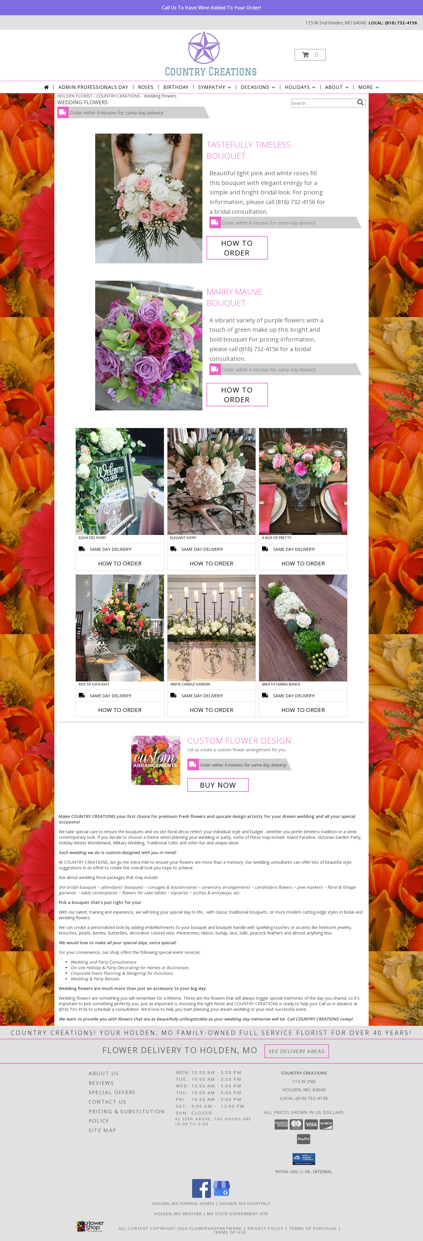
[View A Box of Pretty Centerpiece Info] (303, 481)
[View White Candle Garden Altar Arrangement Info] (211, 628)
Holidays (301, 87)
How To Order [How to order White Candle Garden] (211, 710)
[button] (310, 54)
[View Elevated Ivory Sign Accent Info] (120, 481)
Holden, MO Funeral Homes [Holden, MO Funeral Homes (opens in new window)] (183, 1203)
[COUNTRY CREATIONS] (211, 53)
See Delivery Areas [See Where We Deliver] (297, 1051)
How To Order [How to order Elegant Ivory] (211, 563)
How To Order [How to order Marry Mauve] (237, 394)
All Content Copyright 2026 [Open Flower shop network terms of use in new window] (153, 1228)
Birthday (176, 87)
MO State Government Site (237, 1213)
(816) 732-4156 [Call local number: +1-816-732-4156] (401, 23)
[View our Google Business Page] (221, 1196)
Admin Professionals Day (93, 87)
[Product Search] (322, 103)
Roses (146, 87)
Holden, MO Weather (178, 1213)
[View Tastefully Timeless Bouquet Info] (149, 198)
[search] (360, 102)
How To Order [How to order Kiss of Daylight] (120, 710)
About (337, 87)
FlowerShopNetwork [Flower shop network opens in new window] (215, 1228)
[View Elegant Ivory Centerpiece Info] (211, 481)
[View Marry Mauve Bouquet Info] (149, 345)
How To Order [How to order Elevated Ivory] (120, 563)
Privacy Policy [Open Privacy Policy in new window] (266, 1228)
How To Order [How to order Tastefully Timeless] (237, 247)
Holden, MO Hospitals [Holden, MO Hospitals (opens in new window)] (245, 1203)
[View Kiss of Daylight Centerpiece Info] (120, 628)
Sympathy (215, 87)
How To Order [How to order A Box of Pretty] (303, 563)
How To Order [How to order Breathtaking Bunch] (303, 710)
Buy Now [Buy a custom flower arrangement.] (218, 785)
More (369, 87)
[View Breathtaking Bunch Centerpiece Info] (303, 628)
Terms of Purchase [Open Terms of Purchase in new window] (313, 1228)
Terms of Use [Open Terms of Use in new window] (230, 1232)
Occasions (258, 87)
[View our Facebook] (201, 1196)
